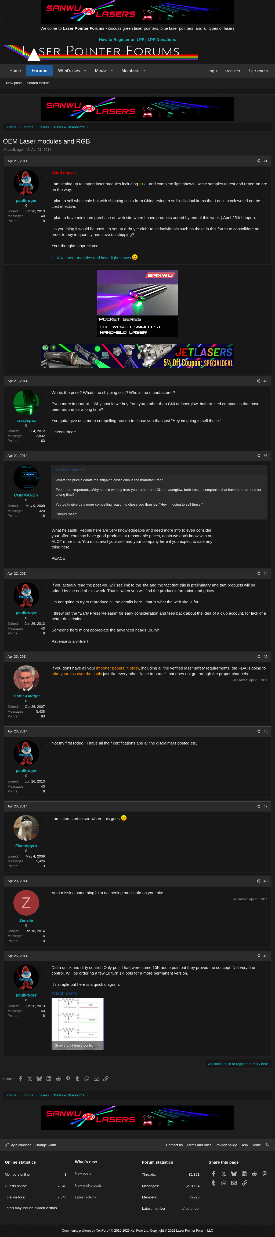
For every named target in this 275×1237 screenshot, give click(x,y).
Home (15, 70)
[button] (85, 70)
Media (101, 70)
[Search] (258, 70)
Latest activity (85, 1190)
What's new (69, 70)
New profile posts (88, 1181)
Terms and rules (199, 1145)
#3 (264, 457)
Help (244, 1145)
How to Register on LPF (121, 39)
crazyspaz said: (69, 471)
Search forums (38, 83)
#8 (264, 882)
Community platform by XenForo (105, 1230)
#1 (264, 162)
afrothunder (191, 1208)
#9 (264, 957)
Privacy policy (226, 1145)
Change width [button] (45, 1145)
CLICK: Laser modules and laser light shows (92, 259)
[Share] (256, 162)
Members (130, 70)
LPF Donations (162, 39)
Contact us (174, 1145)
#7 (264, 808)
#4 (264, 575)
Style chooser (18, 1145)
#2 (264, 382)
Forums (40, 70)
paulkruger (17, 151)
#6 (264, 733)
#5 (264, 658)
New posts (14, 83)
